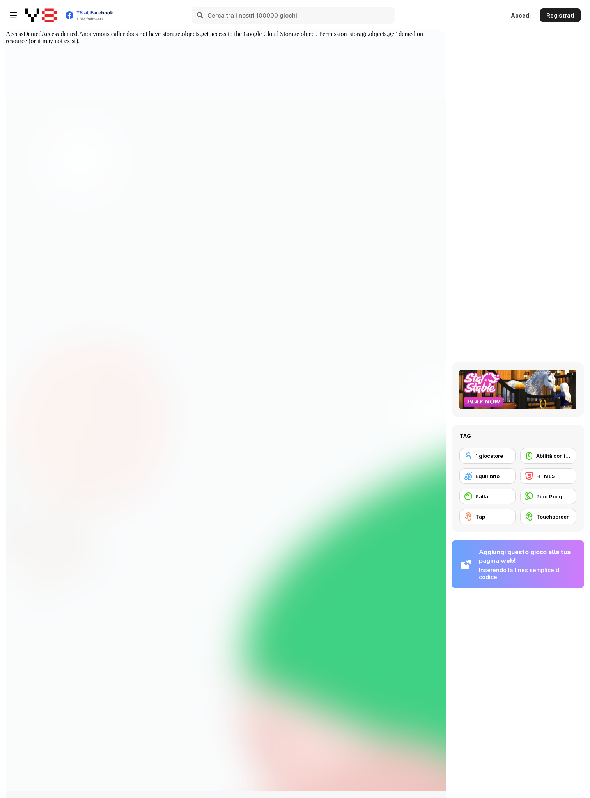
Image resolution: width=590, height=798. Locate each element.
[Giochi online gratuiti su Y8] (41, 15)
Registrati (560, 15)
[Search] (200, 15)
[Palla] (487, 496)
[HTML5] (548, 476)
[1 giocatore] (487, 456)
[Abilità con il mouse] (548, 456)
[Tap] (487, 516)
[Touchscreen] (548, 516)
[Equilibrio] (487, 476)
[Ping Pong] (548, 496)
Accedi (521, 15)
